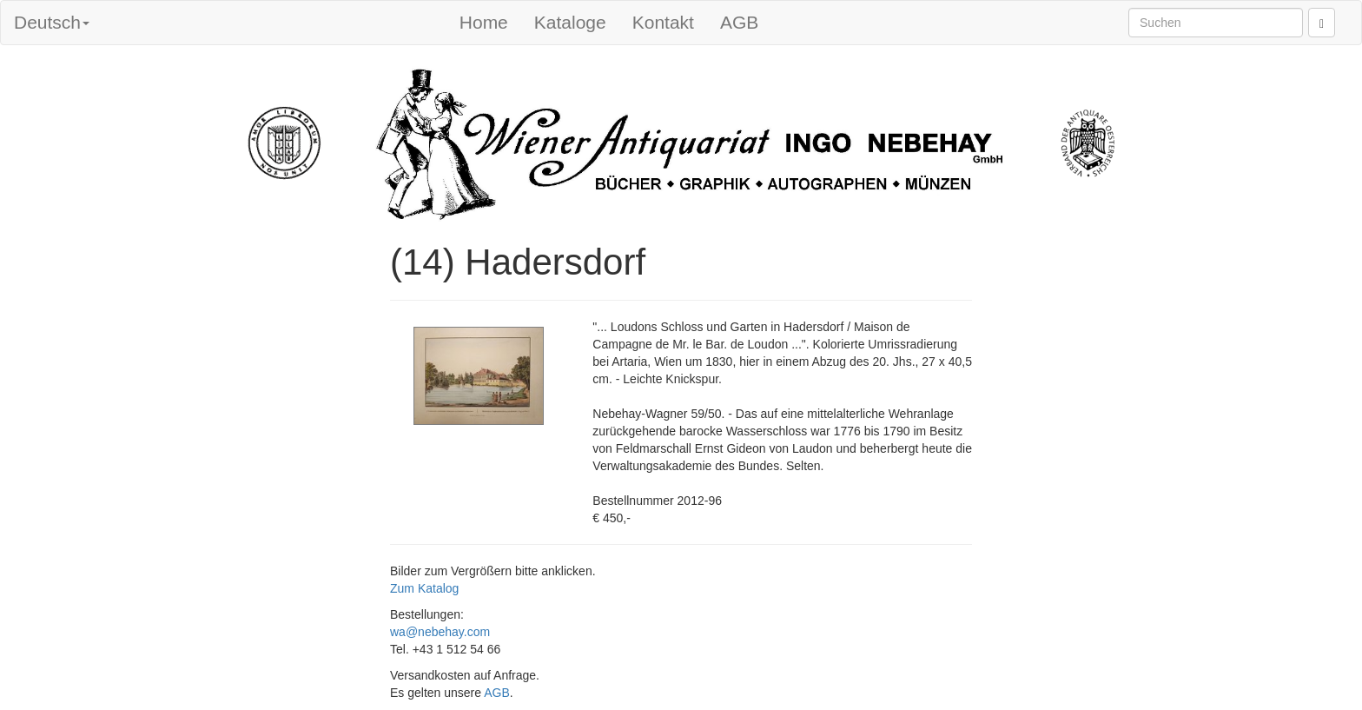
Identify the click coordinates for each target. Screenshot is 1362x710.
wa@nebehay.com (440, 632)
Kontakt (663, 22)
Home (484, 22)
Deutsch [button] (51, 22)
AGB (739, 22)
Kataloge (570, 22)
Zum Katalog (424, 588)
